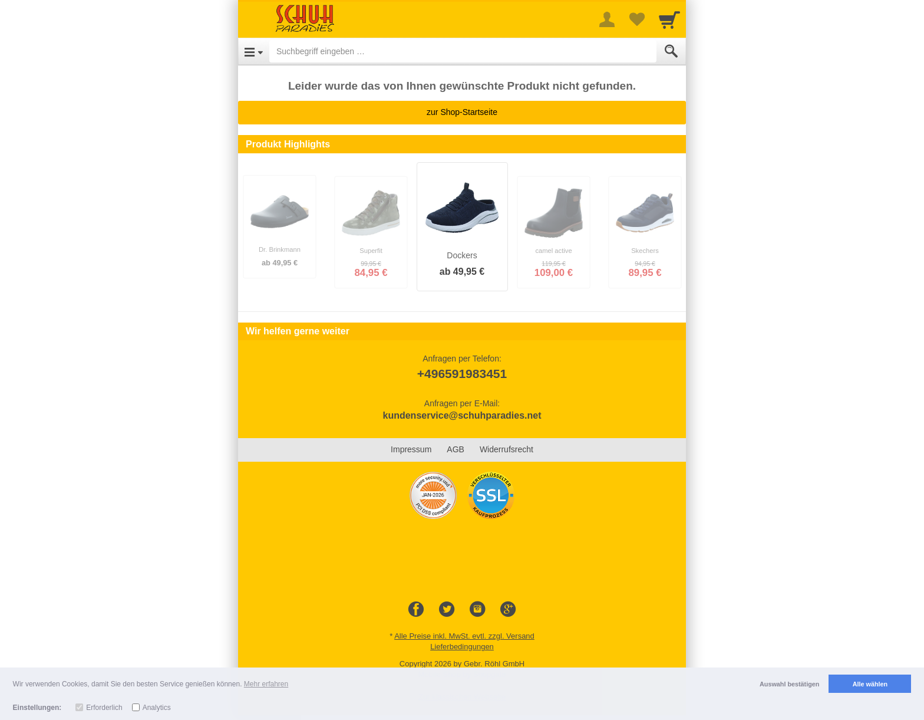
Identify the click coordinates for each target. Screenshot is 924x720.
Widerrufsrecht (506, 449)
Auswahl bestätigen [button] (789, 684)
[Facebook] (416, 609)
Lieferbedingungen (462, 646)
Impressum (411, 449)
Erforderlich (104, 707)
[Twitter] (446, 609)
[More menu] (607, 19)
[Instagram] (477, 609)
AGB (455, 449)
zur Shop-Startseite (462, 112)
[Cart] (669, 19)
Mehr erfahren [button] (266, 684)
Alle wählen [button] (870, 684)
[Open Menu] (253, 51)
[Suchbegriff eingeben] (462, 51)
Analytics (157, 707)
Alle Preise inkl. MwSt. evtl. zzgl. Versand (464, 636)
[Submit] (671, 51)
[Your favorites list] (636, 19)
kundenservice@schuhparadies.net (461, 415)
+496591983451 (462, 373)
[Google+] (508, 609)
